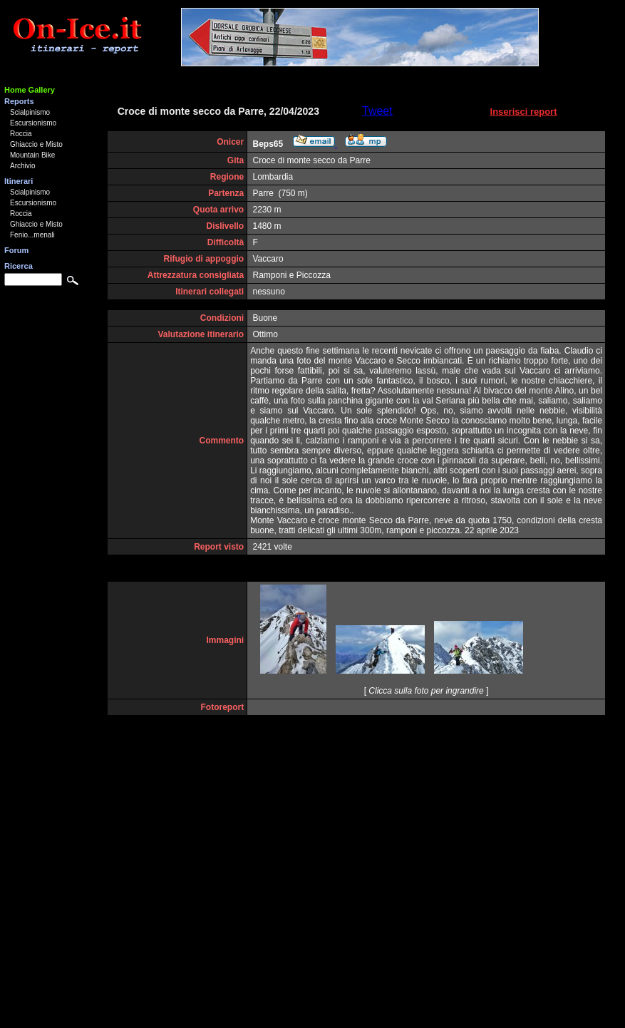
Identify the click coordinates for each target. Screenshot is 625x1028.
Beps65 (268, 144)
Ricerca (18, 266)
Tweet (377, 111)
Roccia (21, 134)
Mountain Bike (32, 155)
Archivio (23, 166)
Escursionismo (33, 123)
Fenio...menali (32, 235)
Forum (16, 250)
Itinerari (18, 181)
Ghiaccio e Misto (36, 144)
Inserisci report (523, 111)
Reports (19, 101)
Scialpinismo (30, 112)
